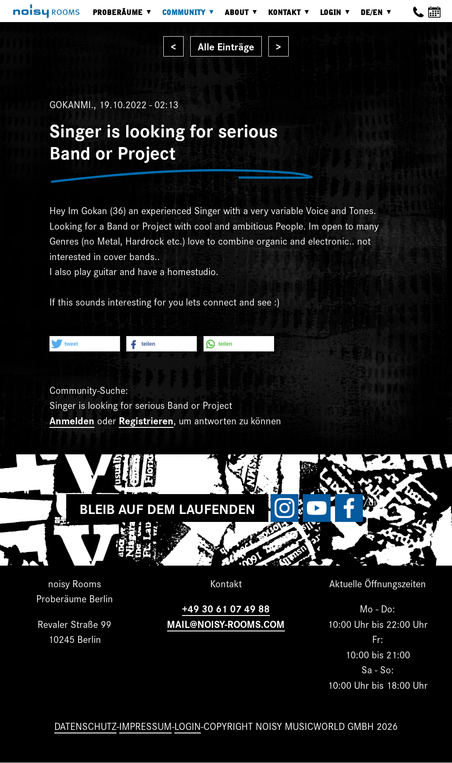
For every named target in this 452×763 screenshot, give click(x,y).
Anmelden (71, 420)
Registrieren (146, 420)
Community (186, 15)
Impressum (145, 725)
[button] (85, 344)
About (238, 15)
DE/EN (374, 15)
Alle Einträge (226, 46)
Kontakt (286, 15)
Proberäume (119, 15)
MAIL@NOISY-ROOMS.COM (226, 623)
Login (333, 15)
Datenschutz (85, 725)
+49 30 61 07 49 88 (226, 608)
